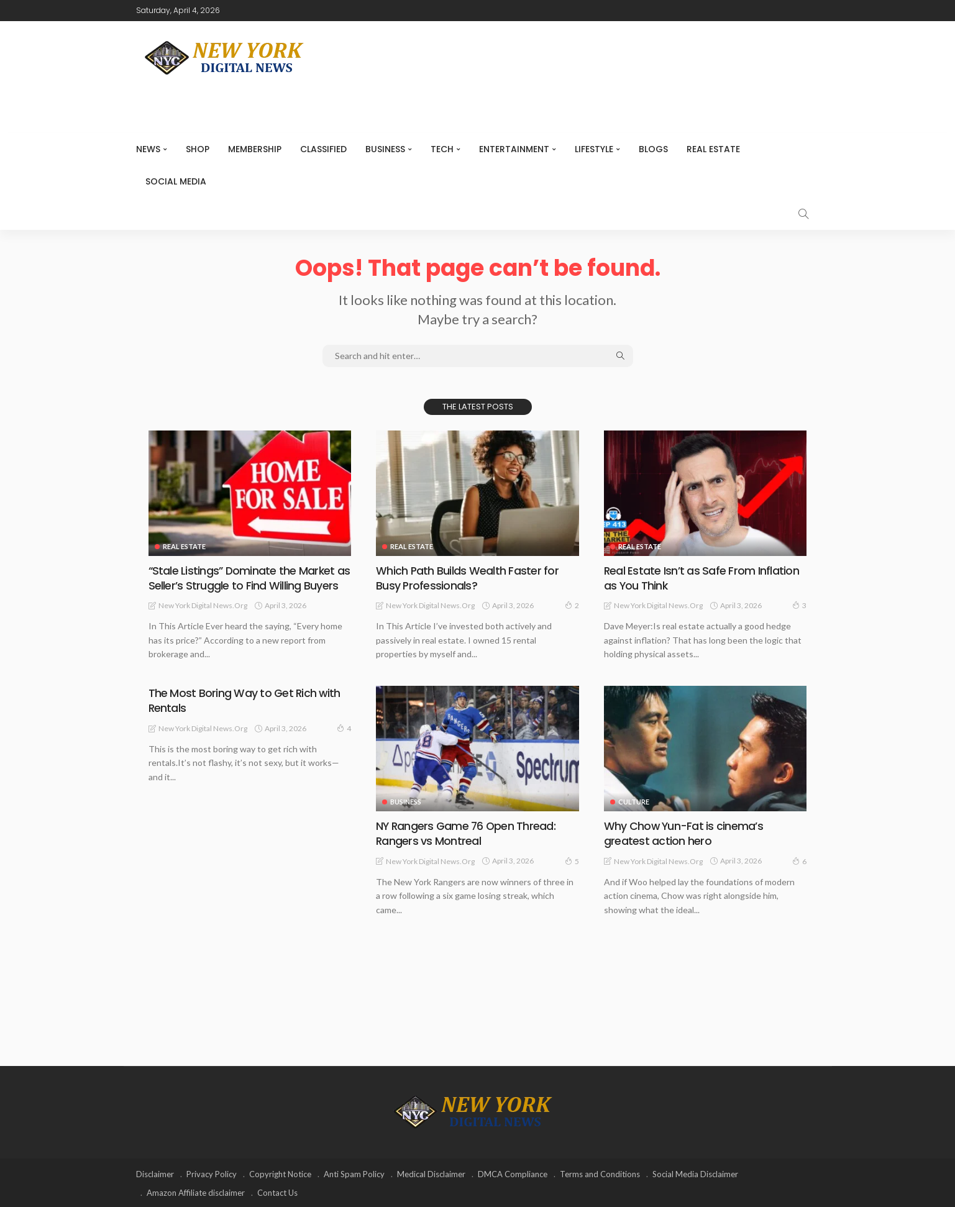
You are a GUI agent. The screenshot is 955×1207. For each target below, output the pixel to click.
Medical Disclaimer (431, 1173)
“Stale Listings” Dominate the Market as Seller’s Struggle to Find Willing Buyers (250, 578)
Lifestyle (594, 149)
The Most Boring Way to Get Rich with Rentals (245, 700)
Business (385, 149)
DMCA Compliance (512, 1173)
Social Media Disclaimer (695, 1173)
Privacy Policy (211, 1173)
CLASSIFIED (323, 149)
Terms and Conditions (600, 1173)
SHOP (197, 149)
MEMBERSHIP (254, 149)
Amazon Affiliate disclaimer (196, 1191)
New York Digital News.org (202, 604)
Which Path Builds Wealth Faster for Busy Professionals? (467, 578)
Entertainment (514, 149)
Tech (442, 149)
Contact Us (277, 1191)
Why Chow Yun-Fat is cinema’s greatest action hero (683, 833)
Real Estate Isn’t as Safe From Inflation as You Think (701, 578)
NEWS (148, 149)
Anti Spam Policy (354, 1173)
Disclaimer (155, 1173)
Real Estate (713, 149)
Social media (175, 181)
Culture (633, 801)
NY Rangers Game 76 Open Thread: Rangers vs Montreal (466, 833)
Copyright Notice (280, 1173)
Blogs (653, 149)
